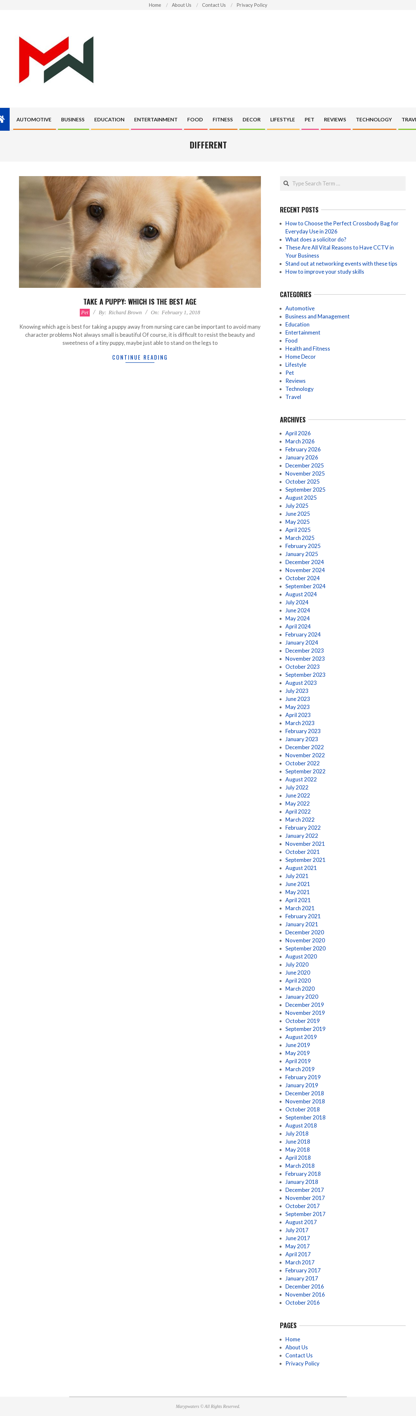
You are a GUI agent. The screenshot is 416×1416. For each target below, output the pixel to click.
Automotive (300, 308)
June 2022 (297, 795)
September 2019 (305, 1028)
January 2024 (301, 642)
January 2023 (301, 739)
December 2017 (304, 1189)
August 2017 (301, 1222)
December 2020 (304, 932)
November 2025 (305, 473)
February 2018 (303, 1173)
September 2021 (305, 859)
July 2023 (297, 690)
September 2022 (305, 771)
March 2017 (300, 1262)
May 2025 (297, 521)
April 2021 (298, 900)
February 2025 (303, 546)
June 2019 (297, 1045)
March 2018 (300, 1165)
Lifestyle (295, 364)
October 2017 (302, 1206)
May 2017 (297, 1246)
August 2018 (301, 1125)
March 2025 (300, 537)
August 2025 (301, 497)
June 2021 (297, 884)
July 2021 (297, 876)
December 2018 (304, 1093)
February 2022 (303, 827)
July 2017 (297, 1230)
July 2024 (297, 602)
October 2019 (302, 1020)
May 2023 (297, 706)
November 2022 (305, 755)
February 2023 (303, 731)
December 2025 (304, 465)
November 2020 (305, 940)
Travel (293, 396)
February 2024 (303, 634)
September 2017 (305, 1214)
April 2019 (298, 1061)
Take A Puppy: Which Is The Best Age (140, 301)
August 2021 (301, 867)
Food (291, 340)
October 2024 (302, 578)
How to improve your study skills (324, 271)
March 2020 (300, 988)
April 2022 (298, 811)
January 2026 (301, 457)
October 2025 (302, 481)
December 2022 (304, 747)
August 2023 (301, 682)
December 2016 (304, 1286)
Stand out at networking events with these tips (341, 263)
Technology (299, 388)
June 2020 (297, 972)
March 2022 (300, 819)
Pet (84, 312)
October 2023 (302, 666)
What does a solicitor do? (315, 239)
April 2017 (298, 1254)
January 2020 (301, 996)
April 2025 (298, 529)
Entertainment (302, 332)
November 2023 (305, 658)
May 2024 (297, 618)
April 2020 (298, 980)
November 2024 (305, 570)
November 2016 (305, 1294)
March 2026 (300, 441)
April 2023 (298, 715)
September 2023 (305, 674)
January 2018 (301, 1181)
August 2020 (301, 956)
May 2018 (297, 1149)
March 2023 (300, 723)
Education (297, 324)
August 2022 (301, 779)
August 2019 (301, 1037)
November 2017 (305, 1197)
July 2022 (297, 787)
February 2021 (303, 916)
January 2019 (301, 1085)
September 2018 (305, 1117)
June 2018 (297, 1141)
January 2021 (301, 924)
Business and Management (317, 316)
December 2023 (304, 650)
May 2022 (297, 803)
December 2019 (304, 1004)
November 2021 (305, 843)
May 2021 (297, 892)
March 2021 (300, 908)
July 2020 (297, 964)
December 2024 (304, 562)
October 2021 (302, 851)
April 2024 (298, 626)
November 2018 (305, 1101)
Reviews (295, 380)
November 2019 (305, 1012)
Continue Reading (140, 357)
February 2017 (303, 1270)
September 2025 (305, 489)
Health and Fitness (307, 348)
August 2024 (301, 594)
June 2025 (297, 513)
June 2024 (297, 610)
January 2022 (301, 835)
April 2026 (298, 433)
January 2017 (301, 1278)
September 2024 (305, 586)
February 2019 (303, 1077)
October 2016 (302, 1302)
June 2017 (297, 1238)
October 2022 (302, 763)
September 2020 (305, 948)
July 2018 (297, 1133)
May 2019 (297, 1053)
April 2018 (298, 1157)
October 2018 (302, 1109)
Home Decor (300, 356)
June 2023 (297, 698)
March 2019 (300, 1069)
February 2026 (303, 449)
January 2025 (301, 554)
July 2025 (297, 505)
